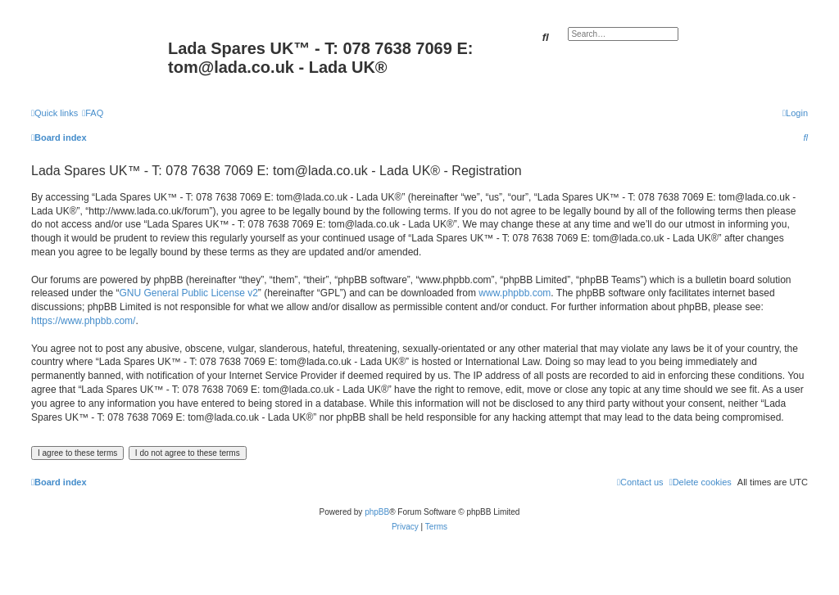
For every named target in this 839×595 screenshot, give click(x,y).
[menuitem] (92, 113)
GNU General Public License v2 (188, 293)
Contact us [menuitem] (640, 482)
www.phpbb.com (514, 293)
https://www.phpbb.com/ (83, 321)
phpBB (377, 511)
